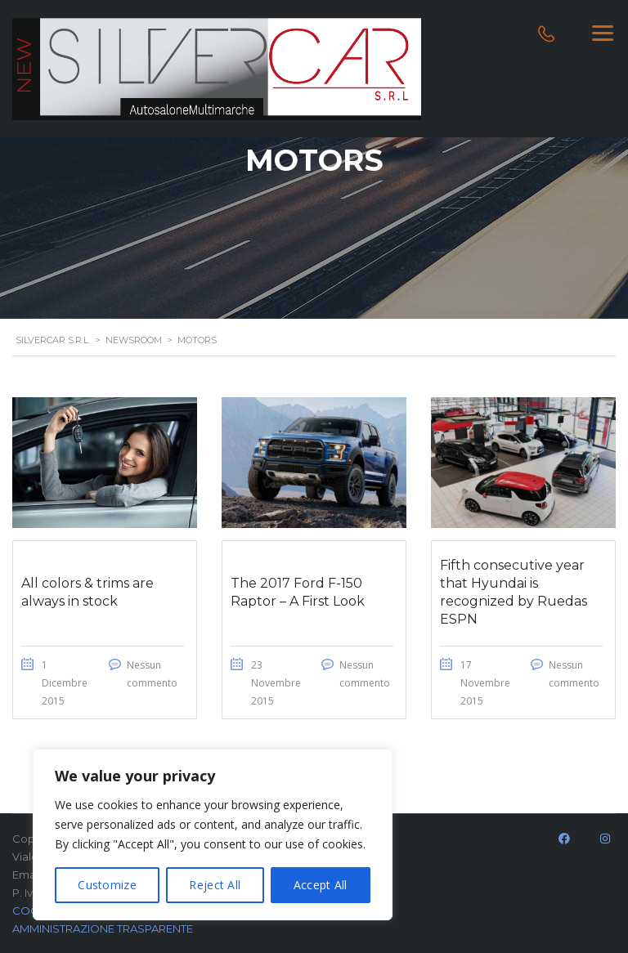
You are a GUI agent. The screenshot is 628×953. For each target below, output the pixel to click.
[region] (212, 834)
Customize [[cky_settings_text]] (107, 885)
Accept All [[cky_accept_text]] (321, 885)
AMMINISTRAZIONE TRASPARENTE (102, 928)
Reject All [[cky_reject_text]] (214, 885)
